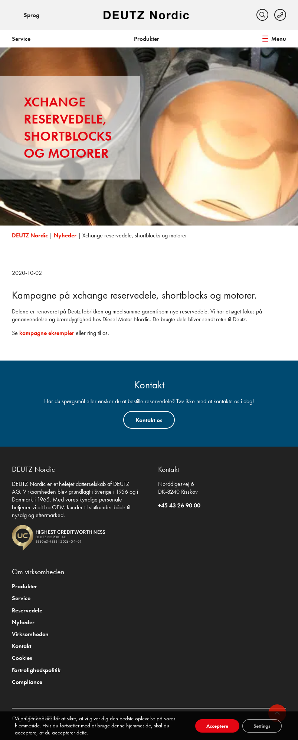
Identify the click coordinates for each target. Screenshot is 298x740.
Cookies (22, 658)
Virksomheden (30, 634)
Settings (262, 726)
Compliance (27, 682)
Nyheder (65, 235)
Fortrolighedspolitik (36, 670)
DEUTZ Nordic (30, 235)
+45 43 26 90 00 (179, 505)
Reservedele (27, 610)
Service (21, 39)
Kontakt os (149, 420)
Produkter (146, 39)
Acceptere (217, 726)
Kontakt (21, 646)
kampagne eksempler (46, 333)
